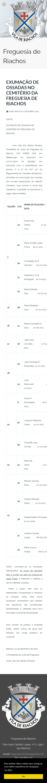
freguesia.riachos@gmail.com (27, 753)
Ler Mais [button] (8, 770)
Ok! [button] (23, 776)
